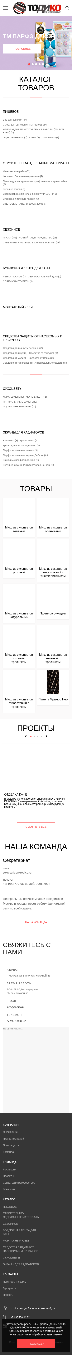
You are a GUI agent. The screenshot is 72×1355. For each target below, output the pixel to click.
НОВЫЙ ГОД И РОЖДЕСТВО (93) (38, 237)
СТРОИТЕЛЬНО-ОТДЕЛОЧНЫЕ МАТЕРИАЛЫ (36, 163)
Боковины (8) (10, 440)
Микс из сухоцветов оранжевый (53, 529)
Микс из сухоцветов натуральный (19, 615)
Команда (8, 1152)
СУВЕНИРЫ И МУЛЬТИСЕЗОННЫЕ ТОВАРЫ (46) (31, 242)
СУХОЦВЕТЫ (12, 388)
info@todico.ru (15, 1007)
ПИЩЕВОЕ (11, 111)
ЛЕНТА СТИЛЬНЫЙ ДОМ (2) (44, 276)
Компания (11, 1125)
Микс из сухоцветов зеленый (19, 529)
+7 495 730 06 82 (16, 1021)
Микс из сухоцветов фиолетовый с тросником (19, 703)
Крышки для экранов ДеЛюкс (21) (22, 445)
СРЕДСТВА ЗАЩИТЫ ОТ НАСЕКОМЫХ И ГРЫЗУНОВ (32, 338)
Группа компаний (13, 1139)
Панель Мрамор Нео (53, 699)
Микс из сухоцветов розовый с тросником (19, 658)
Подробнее (22, 49)
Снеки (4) (34, 137)
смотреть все (36, 827)
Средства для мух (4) (15, 353)
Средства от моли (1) (14, 358)
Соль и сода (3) (50, 137)
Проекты (8, 1176)
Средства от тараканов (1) (18, 363)
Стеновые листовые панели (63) (21, 199)
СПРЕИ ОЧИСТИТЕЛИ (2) (18, 281)
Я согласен (35, 1344)
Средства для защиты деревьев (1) (23, 348)
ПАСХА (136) (10, 237)
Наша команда (36, 922)
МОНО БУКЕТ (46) (36, 397)
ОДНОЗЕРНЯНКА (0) (15, 137)
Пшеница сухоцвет (53, 613)
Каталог (9, 1199)
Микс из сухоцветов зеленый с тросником (53, 658)
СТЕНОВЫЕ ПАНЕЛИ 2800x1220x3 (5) (24, 204)
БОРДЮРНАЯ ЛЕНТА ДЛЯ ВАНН (26, 268)
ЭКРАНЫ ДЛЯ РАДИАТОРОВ (23, 432)
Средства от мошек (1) (41, 358)
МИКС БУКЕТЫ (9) (13, 397)
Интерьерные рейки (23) (16, 171)
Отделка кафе (15, 794)
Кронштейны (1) (28, 440)
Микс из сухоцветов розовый (19, 570)
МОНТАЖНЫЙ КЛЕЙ (18, 307)
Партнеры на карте (14, 1282)
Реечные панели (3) (14, 189)
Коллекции (9, 1169)
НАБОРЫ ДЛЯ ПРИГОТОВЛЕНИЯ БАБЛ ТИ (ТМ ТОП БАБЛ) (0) (33, 131)
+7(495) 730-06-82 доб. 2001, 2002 (26, 883)
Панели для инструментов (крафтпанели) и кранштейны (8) (35, 183)
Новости (8, 1295)
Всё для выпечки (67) (15, 120)
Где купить (9, 1288)
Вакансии (9, 1189)
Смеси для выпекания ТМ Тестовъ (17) (25, 124)
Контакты (10, 1274)
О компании (10, 1132)
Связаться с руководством (19, 1183)
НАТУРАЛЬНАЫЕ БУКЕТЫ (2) (20, 402)
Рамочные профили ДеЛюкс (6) (21, 460)
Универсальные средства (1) (51, 363)
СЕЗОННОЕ (11, 229)
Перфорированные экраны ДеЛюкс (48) (26, 455)
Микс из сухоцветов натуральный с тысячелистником (53, 572)
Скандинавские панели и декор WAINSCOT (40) (30, 194)
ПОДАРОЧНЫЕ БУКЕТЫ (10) (19, 406)
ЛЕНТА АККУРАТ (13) (14, 276)
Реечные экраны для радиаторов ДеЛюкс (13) (29, 465)
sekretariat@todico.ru (17, 872)
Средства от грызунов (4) (43, 353)
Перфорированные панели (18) (20, 450)
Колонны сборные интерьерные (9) (23, 176)
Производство (11, 1145)
